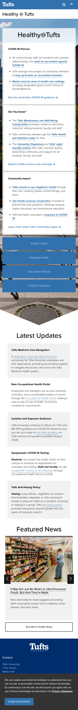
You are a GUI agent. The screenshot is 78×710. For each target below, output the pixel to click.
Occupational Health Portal (40, 398)
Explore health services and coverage (30, 164)
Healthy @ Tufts (18, 14)
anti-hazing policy (52, 505)
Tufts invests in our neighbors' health (34, 187)
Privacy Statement (62, 691)
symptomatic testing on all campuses (32, 470)
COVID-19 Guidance (39, 286)
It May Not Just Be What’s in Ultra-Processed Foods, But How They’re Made (38, 591)
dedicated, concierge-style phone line (35, 356)
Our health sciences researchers (31, 201)
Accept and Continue (19, 701)
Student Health (39, 243)
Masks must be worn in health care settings (38, 81)
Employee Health (39, 257)
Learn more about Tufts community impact (33, 227)
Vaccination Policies (39, 272)
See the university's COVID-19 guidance (31, 97)
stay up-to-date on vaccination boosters (38, 75)
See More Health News (39, 627)
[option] (39, 578)
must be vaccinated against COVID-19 (39, 63)
